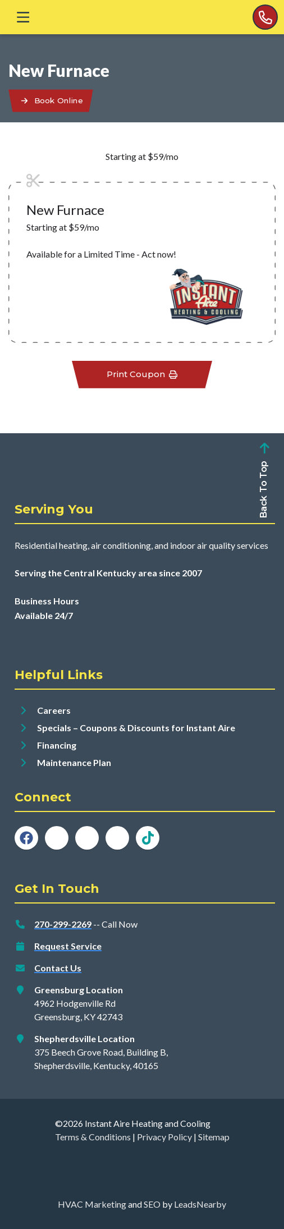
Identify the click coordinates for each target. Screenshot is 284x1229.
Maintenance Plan (74, 762)
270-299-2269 (62, 924)
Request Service (68, 946)
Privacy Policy (164, 1136)
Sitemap (214, 1136)
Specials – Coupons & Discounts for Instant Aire (136, 727)
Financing (56, 745)
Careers (54, 710)
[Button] (50, 100)
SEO (152, 1204)
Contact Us (57, 967)
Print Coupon (142, 374)
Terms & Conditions (93, 1136)
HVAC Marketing (92, 1204)
